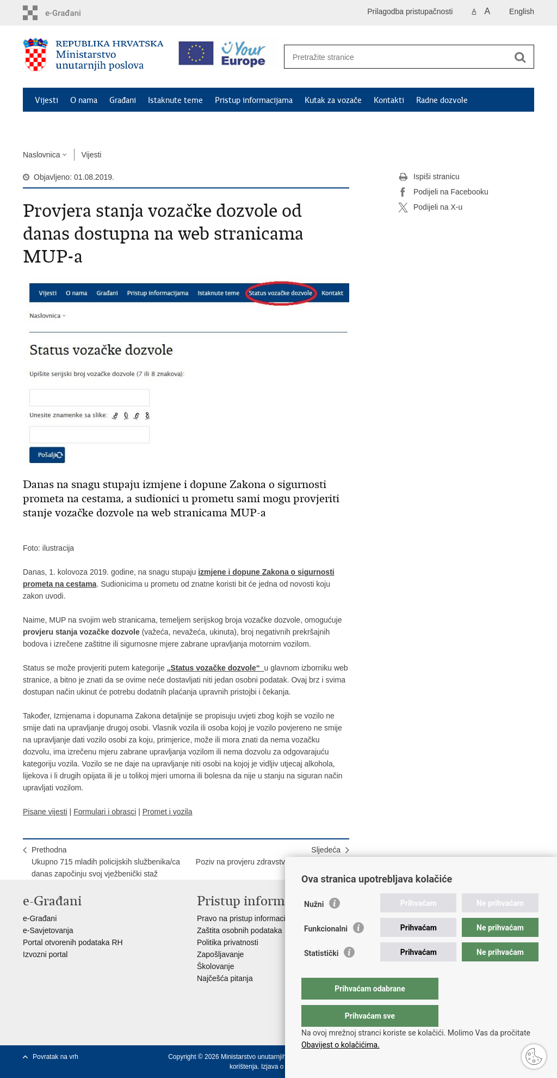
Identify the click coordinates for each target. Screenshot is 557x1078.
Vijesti (46, 100)
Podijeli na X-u (430, 207)
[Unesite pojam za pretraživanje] (397, 57)
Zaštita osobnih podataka (239, 930)
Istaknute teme (175, 100)
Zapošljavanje (220, 954)
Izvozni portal (45, 954)
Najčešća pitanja (225, 978)
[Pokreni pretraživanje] (520, 57)
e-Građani (40, 918)
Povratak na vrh (55, 1057)
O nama (83, 100)
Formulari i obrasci (104, 811)
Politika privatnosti (227, 942)
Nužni (314, 926)
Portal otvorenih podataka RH (73, 942)
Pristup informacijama (254, 100)
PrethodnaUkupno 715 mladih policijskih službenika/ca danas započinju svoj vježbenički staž (106, 861)
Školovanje (215, 966)
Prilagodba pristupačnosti (410, 11)
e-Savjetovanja (48, 930)
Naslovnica (41, 154)
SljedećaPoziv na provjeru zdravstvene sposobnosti (268, 855)
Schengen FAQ (61, 125)
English (521, 11)
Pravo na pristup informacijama (249, 918)
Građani (122, 100)
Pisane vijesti (45, 811)
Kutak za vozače (333, 100)
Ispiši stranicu (429, 177)
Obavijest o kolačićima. (340, 1044)
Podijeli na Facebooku (443, 192)
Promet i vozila (168, 811)
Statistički (321, 975)
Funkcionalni (326, 950)
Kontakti (389, 100)
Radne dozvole (442, 100)
